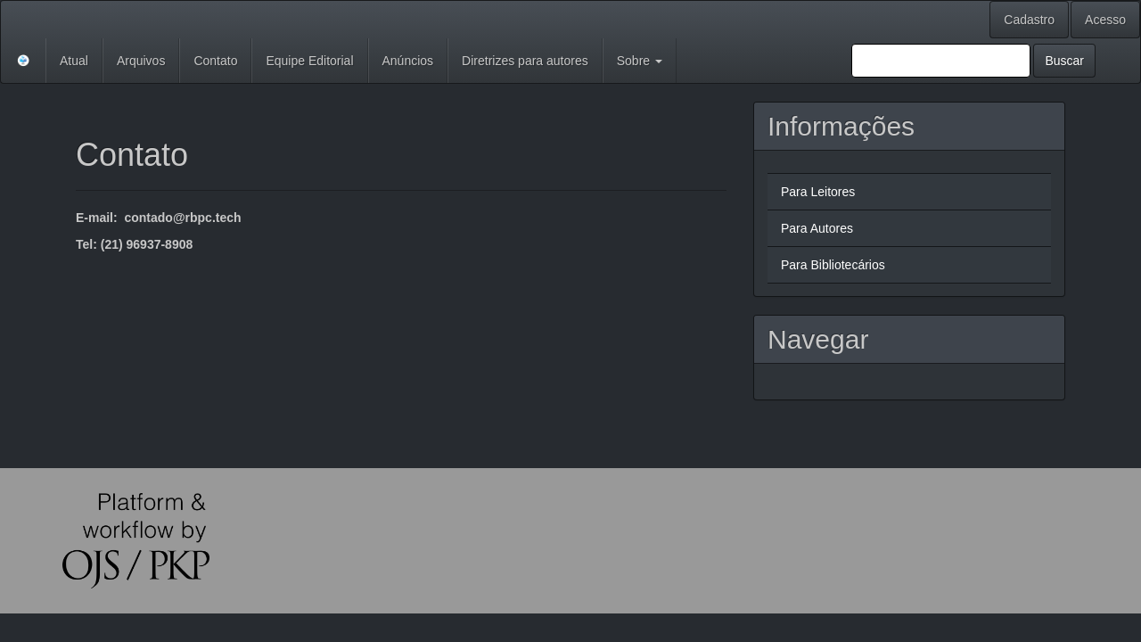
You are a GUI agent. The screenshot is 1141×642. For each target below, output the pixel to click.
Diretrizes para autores (525, 61)
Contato (215, 61)
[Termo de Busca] (940, 61)
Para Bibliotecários (833, 265)
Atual (74, 61)
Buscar (1064, 61)
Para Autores (817, 228)
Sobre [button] (639, 61)
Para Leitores (818, 192)
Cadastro (1029, 19)
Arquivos (141, 61)
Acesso (1105, 19)
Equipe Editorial (309, 61)
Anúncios (408, 61)
